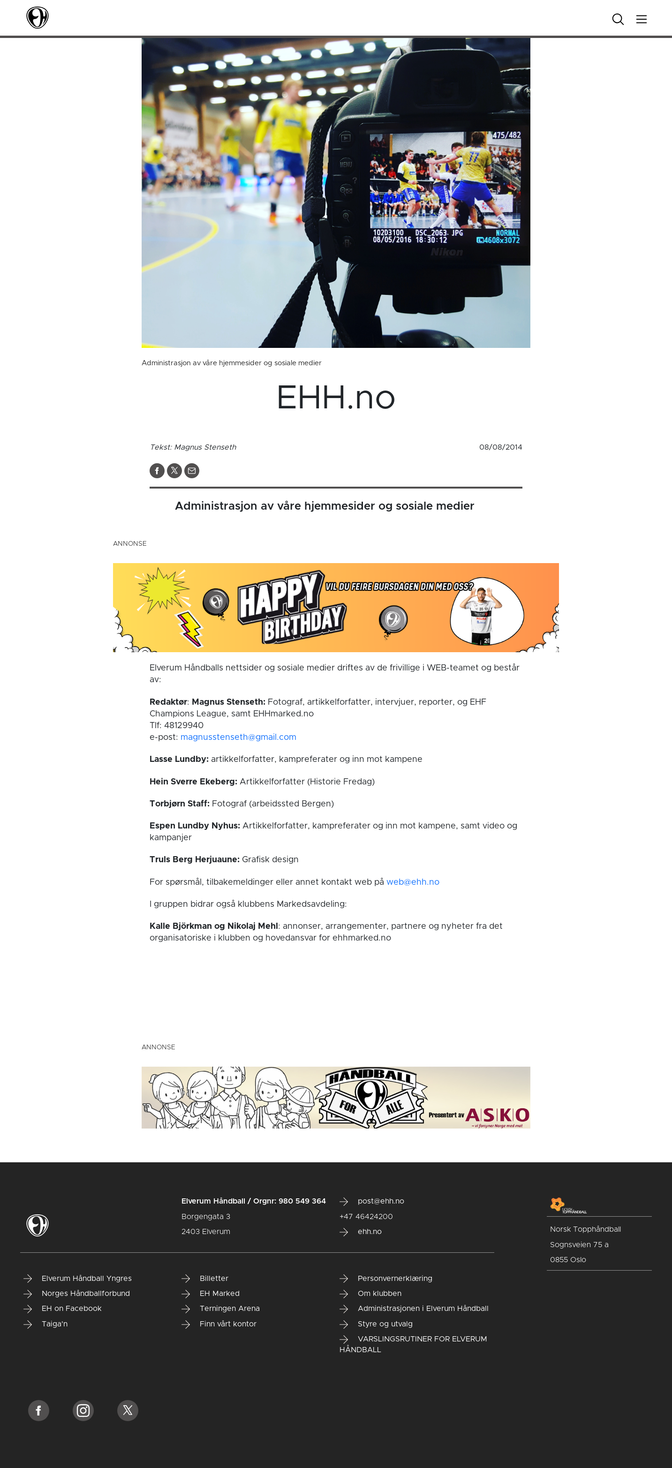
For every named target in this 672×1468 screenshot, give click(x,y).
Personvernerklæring (386, 1278)
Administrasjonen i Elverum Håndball (414, 1309)
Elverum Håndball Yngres (77, 1278)
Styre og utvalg (376, 1324)
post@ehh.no (372, 1201)
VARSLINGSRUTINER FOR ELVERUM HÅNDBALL (413, 1344)
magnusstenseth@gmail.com (238, 737)
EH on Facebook (62, 1309)
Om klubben (370, 1294)
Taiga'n (45, 1324)
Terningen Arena (220, 1309)
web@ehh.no (412, 882)
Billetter (204, 1278)
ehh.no (361, 1232)
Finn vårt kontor (219, 1324)
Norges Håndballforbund (76, 1294)
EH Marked (210, 1294)
